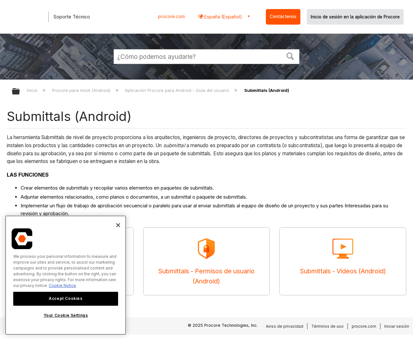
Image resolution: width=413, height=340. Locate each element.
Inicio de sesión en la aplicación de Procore (355, 16)
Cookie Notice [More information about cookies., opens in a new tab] (62, 285)
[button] (290, 56)
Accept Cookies (65, 298)
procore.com (171, 16)
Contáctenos (283, 16)
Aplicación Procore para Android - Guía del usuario (177, 90)
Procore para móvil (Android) (82, 90)
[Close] (118, 225)
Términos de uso (327, 326)
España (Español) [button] (222, 16)
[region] (65, 275)
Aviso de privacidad (284, 326)
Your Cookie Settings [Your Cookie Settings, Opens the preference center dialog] (66, 315)
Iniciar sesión (396, 326)
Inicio (33, 90)
